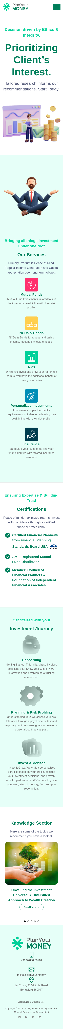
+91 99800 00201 (31, 960)
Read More (31, 907)
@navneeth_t (42, 1012)
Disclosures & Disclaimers (31, 1002)
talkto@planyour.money (31, 974)
